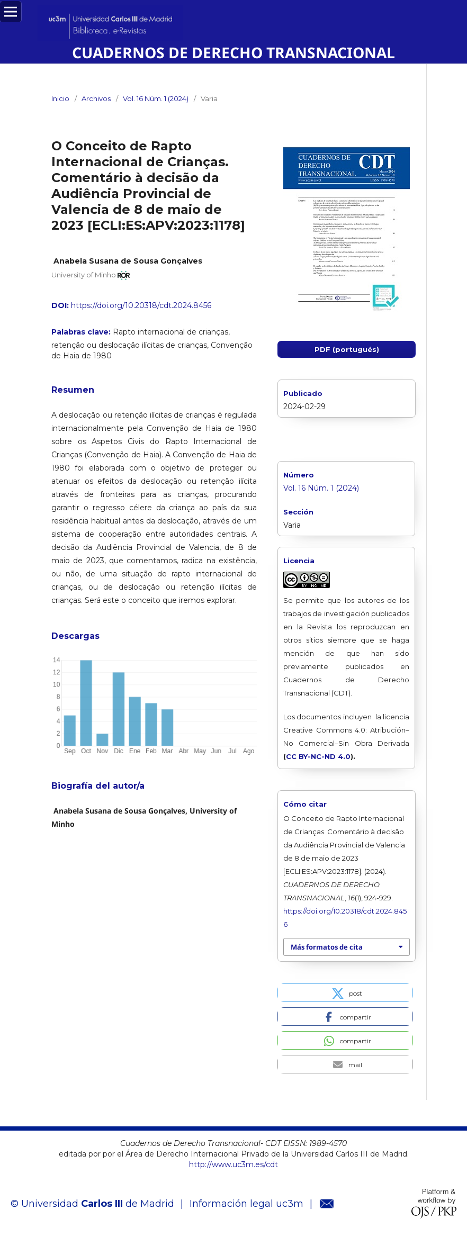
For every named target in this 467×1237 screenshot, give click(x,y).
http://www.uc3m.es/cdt (233, 1164)
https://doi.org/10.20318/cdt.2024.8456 (141, 305)
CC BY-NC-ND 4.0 (318, 756)
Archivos (96, 98)
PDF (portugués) (347, 349)
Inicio (60, 98)
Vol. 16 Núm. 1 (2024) (155, 98)
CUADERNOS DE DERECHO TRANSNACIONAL (233, 52)
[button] (345, 992)
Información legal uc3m (246, 1203)
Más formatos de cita (327, 947)
